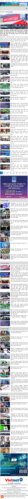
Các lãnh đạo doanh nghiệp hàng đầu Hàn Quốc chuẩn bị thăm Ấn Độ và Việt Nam (19, 216)
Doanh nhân (4, 394)
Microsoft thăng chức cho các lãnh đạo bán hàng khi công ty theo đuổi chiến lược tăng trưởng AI (19, 444)
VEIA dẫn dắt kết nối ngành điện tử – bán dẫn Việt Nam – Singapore (19, 98)
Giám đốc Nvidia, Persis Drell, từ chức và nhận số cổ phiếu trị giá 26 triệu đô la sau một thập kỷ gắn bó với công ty (19, 450)
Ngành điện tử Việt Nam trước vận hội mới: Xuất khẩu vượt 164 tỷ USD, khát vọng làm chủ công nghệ (19, 50)
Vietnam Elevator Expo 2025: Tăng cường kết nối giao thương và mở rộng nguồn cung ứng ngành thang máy (19, 80)
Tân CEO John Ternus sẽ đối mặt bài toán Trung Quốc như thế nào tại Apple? (19, 398)
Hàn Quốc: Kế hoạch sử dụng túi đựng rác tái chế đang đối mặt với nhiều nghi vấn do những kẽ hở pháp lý (19, 256)
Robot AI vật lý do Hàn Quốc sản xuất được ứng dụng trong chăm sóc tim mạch (19, 210)
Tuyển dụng (7, 1)
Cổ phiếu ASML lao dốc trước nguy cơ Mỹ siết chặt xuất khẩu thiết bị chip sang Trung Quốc (19, 233)
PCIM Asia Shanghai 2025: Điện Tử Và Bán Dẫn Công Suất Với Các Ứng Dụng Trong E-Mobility (19, 111)
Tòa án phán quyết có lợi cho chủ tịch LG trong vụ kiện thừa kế (19, 420)
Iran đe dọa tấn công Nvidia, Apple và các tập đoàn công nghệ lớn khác (19, 222)
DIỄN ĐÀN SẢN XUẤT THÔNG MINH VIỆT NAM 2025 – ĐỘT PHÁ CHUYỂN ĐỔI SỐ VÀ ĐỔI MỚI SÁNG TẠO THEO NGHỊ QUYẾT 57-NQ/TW (19, 140)
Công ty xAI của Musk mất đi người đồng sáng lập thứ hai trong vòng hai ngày (19, 427)
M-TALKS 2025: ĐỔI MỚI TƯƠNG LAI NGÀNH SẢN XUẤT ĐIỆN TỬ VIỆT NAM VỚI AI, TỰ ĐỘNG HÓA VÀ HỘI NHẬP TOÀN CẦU (19, 154)
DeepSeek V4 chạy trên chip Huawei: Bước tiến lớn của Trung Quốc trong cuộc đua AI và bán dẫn (19, 204)
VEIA (19, 1)
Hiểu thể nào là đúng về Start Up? (19, 243)
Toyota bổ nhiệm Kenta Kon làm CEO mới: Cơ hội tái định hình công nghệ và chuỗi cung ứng (19, 438)
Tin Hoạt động (5, 263)
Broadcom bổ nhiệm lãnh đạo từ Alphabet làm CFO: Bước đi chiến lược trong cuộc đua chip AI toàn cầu (19, 416)
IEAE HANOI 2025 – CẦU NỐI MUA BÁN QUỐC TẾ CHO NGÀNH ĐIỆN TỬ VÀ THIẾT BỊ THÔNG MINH (19, 105)
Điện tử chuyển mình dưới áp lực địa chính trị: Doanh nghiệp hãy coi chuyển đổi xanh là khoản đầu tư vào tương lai (19, 93)
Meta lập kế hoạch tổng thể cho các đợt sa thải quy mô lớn (19, 367)
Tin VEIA (2, 11)
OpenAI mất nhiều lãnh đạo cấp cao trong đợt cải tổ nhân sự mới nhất (19, 403)
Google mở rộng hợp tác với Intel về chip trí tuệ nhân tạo (19, 249)
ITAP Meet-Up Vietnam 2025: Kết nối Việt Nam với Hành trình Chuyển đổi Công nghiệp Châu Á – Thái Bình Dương (19, 161)
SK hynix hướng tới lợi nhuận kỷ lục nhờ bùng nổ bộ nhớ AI (19, 332)
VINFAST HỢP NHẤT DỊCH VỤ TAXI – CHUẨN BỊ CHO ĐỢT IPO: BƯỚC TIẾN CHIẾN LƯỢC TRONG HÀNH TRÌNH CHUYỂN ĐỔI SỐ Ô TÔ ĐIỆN (19, 375)
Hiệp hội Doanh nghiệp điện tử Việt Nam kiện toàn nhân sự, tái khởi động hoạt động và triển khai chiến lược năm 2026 (19, 73)
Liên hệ (2, 1)
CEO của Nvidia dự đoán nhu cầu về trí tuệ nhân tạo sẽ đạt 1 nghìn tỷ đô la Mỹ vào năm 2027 (19, 227)
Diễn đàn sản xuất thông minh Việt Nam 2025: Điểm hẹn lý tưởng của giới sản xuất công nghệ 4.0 (19, 146)
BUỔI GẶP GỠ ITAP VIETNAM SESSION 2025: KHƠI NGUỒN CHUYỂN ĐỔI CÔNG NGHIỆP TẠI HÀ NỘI (19, 167)
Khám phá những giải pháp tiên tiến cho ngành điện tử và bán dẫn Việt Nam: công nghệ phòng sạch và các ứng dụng (19, 125)
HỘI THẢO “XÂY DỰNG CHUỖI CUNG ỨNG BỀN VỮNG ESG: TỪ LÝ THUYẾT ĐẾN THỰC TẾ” (19, 86)
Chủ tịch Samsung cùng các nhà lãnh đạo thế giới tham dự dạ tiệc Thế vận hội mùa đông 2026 (19, 432)
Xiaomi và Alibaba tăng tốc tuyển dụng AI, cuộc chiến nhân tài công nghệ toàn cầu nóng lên (19, 350)
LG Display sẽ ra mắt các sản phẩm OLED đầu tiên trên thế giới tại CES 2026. (19, 65)
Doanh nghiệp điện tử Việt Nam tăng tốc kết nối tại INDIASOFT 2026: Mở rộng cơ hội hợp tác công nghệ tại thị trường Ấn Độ (19, 45)
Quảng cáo (14, 1)
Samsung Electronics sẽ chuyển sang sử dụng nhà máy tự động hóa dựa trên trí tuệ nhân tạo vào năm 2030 (19, 381)
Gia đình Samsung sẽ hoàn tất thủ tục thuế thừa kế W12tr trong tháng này (19, 239)
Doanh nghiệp (5, 328)
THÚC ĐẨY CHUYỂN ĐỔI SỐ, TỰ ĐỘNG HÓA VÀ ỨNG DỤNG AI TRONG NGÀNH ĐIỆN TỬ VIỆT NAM (19, 132)
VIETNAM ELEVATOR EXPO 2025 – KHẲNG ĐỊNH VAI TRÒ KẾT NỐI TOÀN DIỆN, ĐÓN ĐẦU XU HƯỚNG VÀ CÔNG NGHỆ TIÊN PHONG (19, 118)
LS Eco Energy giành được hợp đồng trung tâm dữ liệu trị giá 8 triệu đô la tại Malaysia (19, 363)
